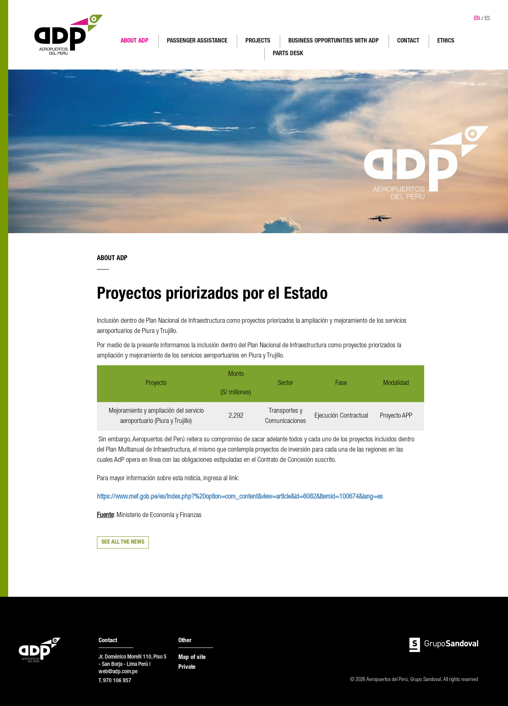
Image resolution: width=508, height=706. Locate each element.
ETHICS (445, 41)
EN (477, 19)
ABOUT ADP (134, 41)
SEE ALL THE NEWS (122, 542)
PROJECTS (257, 41)
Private (187, 667)
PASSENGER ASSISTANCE (197, 41)
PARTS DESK (288, 54)
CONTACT (408, 41)
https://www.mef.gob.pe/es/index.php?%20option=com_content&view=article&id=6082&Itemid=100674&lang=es (240, 497)
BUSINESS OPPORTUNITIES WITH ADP (333, 41)
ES (487, 19)
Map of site (192, 657)
